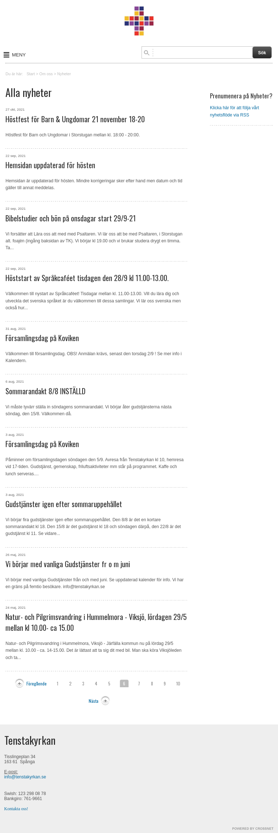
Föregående (36, 683)
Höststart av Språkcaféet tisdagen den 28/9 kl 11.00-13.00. (87, 277)
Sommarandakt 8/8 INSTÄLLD (45, 391)
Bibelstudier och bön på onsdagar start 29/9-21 (70, 218)
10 (178, 683)
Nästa (93, 701)
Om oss (46, 74)
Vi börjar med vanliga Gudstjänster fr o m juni (67, 563)
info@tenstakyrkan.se (25, 776)
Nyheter (64, 74)
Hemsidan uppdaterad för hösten (50, 165)
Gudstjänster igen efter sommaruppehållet (63, 503)
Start (30, 74)
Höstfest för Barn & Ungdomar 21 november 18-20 (75, 119)
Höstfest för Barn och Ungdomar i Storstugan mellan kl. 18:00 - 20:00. (72, 134)
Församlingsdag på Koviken (42, 337)
